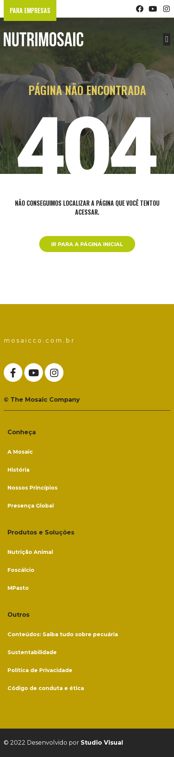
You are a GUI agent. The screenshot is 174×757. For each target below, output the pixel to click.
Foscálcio (20, 570)
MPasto (18, 588)
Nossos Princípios (32, 487)
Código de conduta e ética (45, 688)
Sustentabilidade (32, 652)
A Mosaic (20, 451)
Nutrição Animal (30, 552)
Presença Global (30, 505)
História (18, 469)
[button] (166, 39)
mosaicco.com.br (39, 340)
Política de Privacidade (39, 670)
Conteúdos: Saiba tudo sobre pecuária (62, 634)
